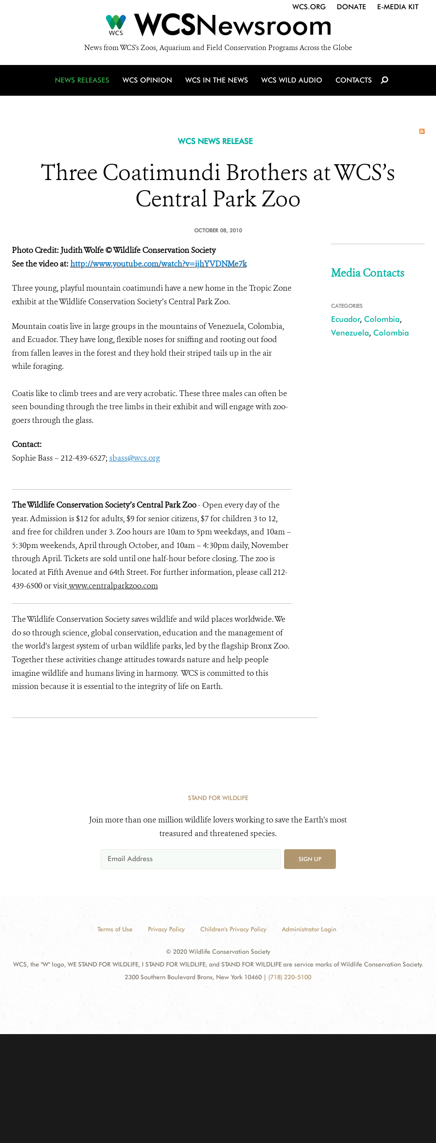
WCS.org (309, 7)
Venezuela (350, 332)
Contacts (351, 81)
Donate (351, 7)
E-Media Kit (397, 7)
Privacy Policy (166, 929)
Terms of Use (115, 929)
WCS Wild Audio (290, 81)
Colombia (382, 319)
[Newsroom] (218, 27)
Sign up (310, 858)
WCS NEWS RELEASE (215, 141)
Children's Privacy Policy (233, 929)
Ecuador (345, 319)
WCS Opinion (147, 81)
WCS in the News (215, 81)
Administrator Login (309, 929)
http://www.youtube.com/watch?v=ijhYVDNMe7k (158, 264)
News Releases (83, 81)
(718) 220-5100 (289, 977)
